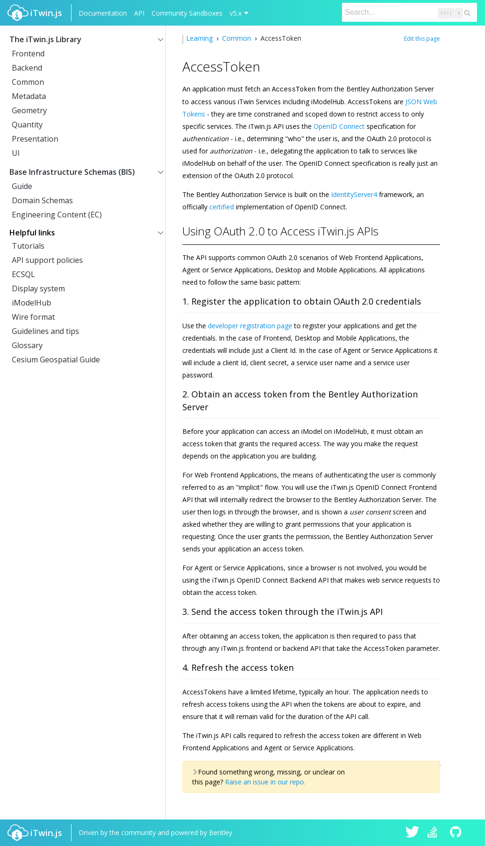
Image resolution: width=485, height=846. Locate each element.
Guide (22, 186)
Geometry (29, 110)
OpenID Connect (339, 125)
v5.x (236, 13)
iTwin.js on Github (457, 832)
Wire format (33, 317)
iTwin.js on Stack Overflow (435, 832)
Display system (38, 288)
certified (221, 206)
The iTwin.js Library (45, 39)
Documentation (103, 13)
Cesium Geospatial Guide (56, 359)
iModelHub (31, 302)
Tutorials (28, 246)
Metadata (29, 96)
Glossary (27, 345)
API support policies (47, 260)
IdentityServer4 (354, 193)
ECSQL (23, 274)
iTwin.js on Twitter (412, 832)
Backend (27, 68)
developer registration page (250, 325)
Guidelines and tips (45, 331)
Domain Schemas (42, 200)
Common (28, 82)
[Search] (409, 12)
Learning (200, 38)
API (139, 13)
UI (16, 153)
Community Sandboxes (187, 13)
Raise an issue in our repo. (265, 781)
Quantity (27, 124)
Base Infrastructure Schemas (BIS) (72, 172)
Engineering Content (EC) (57, 214)
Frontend (28, 53)
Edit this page (422, 39)
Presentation (35, 139)
